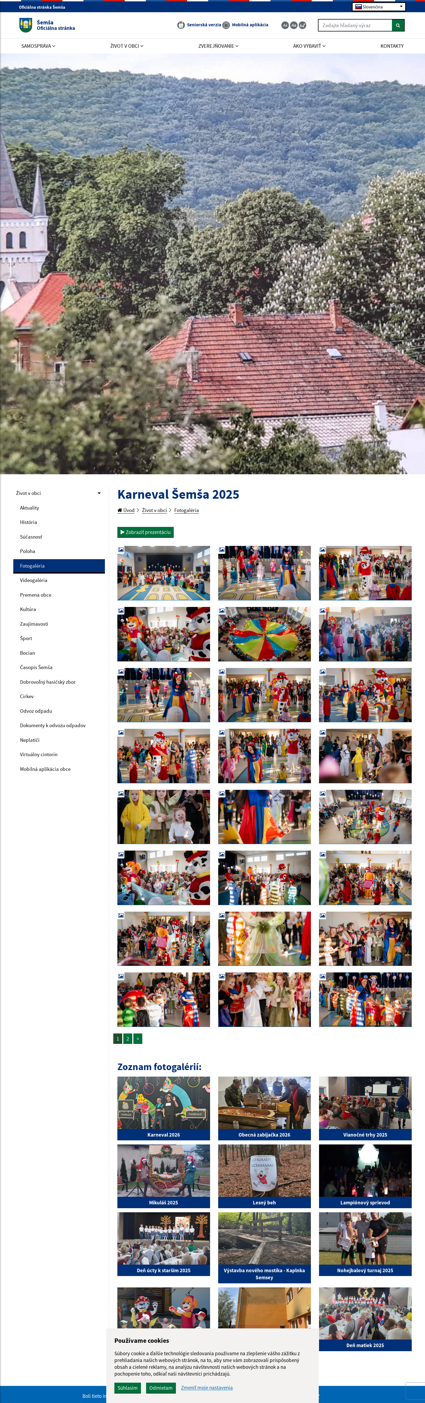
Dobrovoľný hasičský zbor (48, 682)
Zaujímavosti (34, 624)
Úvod (126, 510)
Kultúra (28, 609)
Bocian (27, 653)
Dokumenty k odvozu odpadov (53, 725)
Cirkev (27, 696)
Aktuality (29, 507)
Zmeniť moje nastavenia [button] (207, 1387)
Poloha (27, 551)
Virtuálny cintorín (38, 754)
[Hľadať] (398, 25)
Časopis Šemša (36, 667)
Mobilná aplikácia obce (45, 769)
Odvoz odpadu (36, 711)
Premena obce (35, 594)
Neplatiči (30, 740)
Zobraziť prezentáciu (145, 532)
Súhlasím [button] (128, 1388)
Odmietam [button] (161, 1388)
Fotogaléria (32, 565)
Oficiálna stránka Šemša (44, 7)
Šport (26, 638)
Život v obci (28, 493)
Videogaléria (33, 580)
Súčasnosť (31, 536)
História (28, 522)
